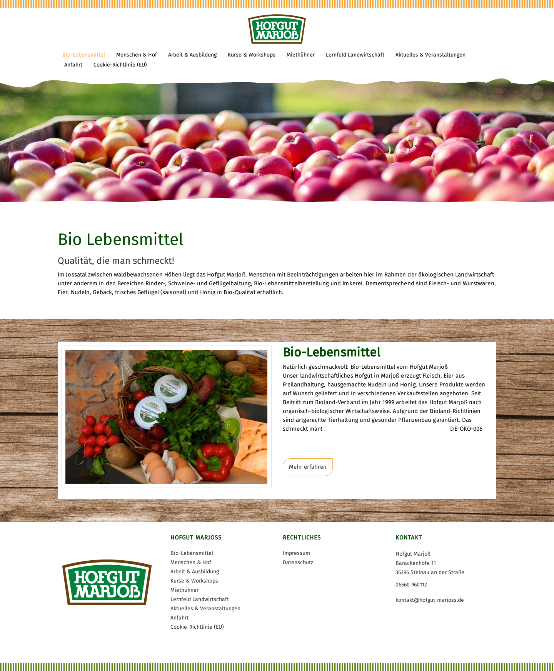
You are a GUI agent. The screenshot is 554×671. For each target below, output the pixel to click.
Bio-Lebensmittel (191, 553)
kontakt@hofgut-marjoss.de (429, 600)
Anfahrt (179, 617)
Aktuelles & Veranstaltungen (205, 608)
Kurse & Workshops (194, 581)
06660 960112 (411, 584)
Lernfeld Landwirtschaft (199, 599)
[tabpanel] (277, 102)
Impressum (296, 553)
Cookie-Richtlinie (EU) (197, 627)
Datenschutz (298, 562)
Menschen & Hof (190, 562)
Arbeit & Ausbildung (194, 571)
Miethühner (184, 590)
